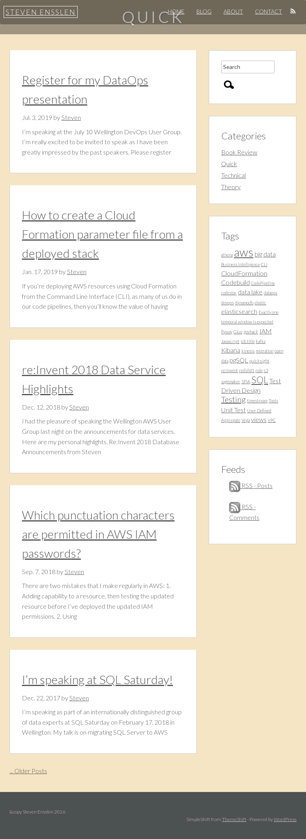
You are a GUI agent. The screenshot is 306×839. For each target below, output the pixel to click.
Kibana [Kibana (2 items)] (230, 350)
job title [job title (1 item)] (248, 341)
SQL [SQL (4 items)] (259, 379)
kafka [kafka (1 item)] (260, 341)
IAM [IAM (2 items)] (265, 331)
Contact (268, 11)
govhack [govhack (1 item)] (250, 331)
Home (176, 11)
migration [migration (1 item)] (264, 350)
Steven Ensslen (41, 12)
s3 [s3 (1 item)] (266, 370)
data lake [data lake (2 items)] (250, 292)
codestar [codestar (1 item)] (229, 292)
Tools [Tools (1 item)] (273, 400)
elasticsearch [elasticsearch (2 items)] (239, 311)
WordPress (285, 819)
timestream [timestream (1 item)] (257, 400)
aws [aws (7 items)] (243, 252)
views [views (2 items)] (259, 419)
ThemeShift (234, 819)
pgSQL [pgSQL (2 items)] (239, 360)
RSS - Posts (251, 485)
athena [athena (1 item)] (227, 254)
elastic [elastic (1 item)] (260, 302)
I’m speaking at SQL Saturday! (97, 679)
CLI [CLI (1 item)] (264, 264)
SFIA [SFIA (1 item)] (245, 381)
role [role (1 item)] (259, 370)
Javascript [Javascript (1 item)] (230, 341)
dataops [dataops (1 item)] (270, 292)
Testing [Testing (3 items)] (233, 399)
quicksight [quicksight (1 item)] (259, 360)
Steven (71, 117)
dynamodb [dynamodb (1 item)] (244, 302)
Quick (229, 163)
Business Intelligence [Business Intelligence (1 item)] (240, 264)
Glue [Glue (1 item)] (237, 331)
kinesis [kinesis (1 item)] (248, 350)
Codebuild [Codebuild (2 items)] (235, 282)
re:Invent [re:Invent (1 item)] (229, 370)
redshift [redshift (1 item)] (246, 370)
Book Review (239, 152)
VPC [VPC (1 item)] (272, 420)
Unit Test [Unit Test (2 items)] (233, 410)
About (233, 11)
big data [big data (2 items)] (265, 254)
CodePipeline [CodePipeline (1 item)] (263, 283)
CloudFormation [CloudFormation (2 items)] (244, 273)
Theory (231, 186)
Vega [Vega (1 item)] (245, 420)
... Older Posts (28, 770)
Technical (233, 175)
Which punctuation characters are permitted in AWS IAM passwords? (98, 534)
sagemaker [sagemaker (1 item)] (230, 381)
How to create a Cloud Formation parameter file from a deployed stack (102, 234)
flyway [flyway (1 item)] (226, 331)
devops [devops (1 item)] (227, 302)
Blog (204, 11)
